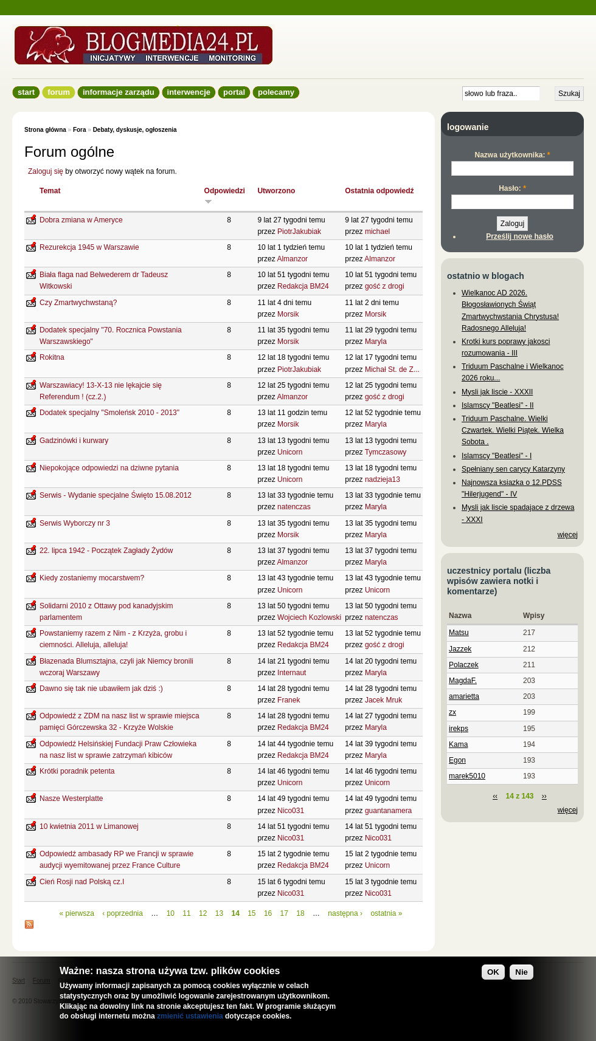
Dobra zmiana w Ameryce (81, 220)
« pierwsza (77, 913)
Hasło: (512, 188)
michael (377, 231)
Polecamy (276, 92)
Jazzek (460, 649)
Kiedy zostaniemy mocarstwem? (92, 578)
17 (284, 913)
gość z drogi (384, 286)
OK (493, 972)
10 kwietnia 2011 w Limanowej (89, 826)
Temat (50, 191)
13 (219, 913)
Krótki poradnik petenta (77, 771)
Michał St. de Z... (392, 369)
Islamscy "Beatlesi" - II (498, 405)
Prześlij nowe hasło (519, 236)
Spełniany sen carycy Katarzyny (513, 469)
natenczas (294, 507)
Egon (457, 760)
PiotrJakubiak (299, 231)
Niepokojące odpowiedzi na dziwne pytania (109, 468)
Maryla (376, 341)
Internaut (291, 672)
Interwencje (188, 92)
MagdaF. (463, 680)
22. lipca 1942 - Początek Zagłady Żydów (106, 550)
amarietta (464, 696)
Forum (58, 92)
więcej (568, 535)
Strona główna (45, 129)
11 (186, 913)
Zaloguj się (45, 171)
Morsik (288, 314)
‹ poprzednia (122, 913)
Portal (234, 92)
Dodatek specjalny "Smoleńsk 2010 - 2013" (109, 412)
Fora (79, 129)
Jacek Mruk (383, 700)
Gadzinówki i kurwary (74, 440)
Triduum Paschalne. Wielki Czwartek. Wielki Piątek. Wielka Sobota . (513, 430)
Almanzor (292, 259)
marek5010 (467, 776)
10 (171, 913)
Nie (521, 972)
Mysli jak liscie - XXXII (497, 392)
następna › (345, 913)
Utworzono (276, 191)
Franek (288, 700)
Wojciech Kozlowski (309, 617)
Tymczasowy (386, 452)
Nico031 (290, 810)
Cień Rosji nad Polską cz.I (82, 882)
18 (300, 913)
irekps (458, 728)
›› (544, 796)
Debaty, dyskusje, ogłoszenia (135, 129)
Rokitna (52, 357)
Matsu (459, 632)
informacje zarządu (118, 92)
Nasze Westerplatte (71, 798)
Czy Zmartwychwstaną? (78, 302)
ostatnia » (386, 913)
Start (26, 92)
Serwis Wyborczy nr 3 (75, 523)
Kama (458, 744)
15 (251, 913)
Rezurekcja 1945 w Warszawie (89, 247)
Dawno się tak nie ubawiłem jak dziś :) (101, 688)
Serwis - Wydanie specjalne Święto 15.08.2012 (116, 495)
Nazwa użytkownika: (512, 155)
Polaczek (464, 665)
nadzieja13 (382, 479)
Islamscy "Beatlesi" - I (497, 456)
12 (203, 913)
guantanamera (388, 810)
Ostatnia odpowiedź (379, 191)
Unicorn (289, 452)
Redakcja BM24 (303, 286)
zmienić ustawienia (190, 1016)
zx (452, 712)
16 (268, 913)
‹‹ (495, 796)
